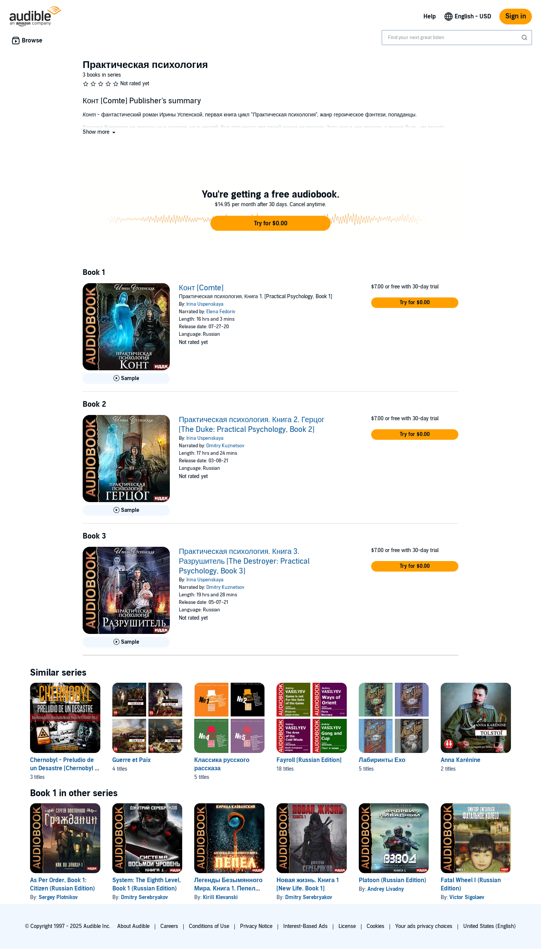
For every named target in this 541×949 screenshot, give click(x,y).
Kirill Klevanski (220, 897)
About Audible (133, 926)
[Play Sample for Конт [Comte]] (126, 378)
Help (429, 16)
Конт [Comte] (201, 288)
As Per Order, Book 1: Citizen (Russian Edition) (62, 884)
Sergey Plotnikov (58, 897)
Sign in (515, 16)
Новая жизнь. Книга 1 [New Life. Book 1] (308, 884)
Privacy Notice (256, 926)
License (347, 926)
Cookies (375, 926)
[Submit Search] (525, 37)
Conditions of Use (209, 926)
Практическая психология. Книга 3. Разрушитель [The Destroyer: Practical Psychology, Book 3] (244, 561)
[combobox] (457, 37)
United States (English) (489, 926)
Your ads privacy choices (423, 926)
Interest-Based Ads (305, 926)
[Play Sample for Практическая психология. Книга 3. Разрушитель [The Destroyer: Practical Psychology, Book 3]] (126, 642)
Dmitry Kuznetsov (225, 446)
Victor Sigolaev (466, 897)
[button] (100, 132)
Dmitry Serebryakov (144, 897)
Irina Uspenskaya (205, 304)
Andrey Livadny (385, 889)
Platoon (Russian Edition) (392, 880)
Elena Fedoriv (220, 312)
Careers (169, 926)
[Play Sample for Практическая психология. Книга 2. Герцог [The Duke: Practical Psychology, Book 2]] (126, 510)
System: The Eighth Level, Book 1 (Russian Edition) (146, 884)
